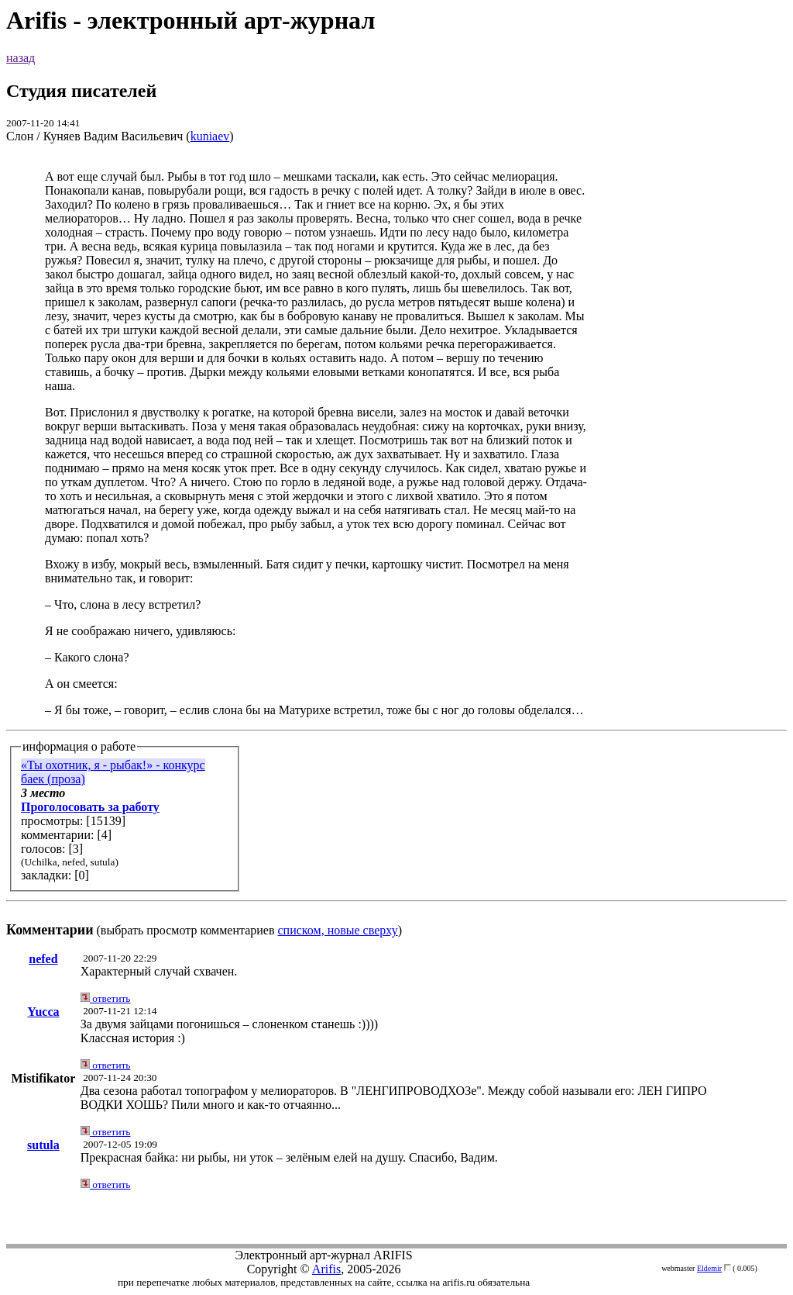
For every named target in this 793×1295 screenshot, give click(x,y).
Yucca (43, 1011)
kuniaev (210, 136)
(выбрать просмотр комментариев (396, 553)
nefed (43, 958)
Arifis (326, 1269)
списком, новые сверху (338, 930)
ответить (106, 998)
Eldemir (709, 1268)
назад (20, 57)
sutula (43, 1145)
